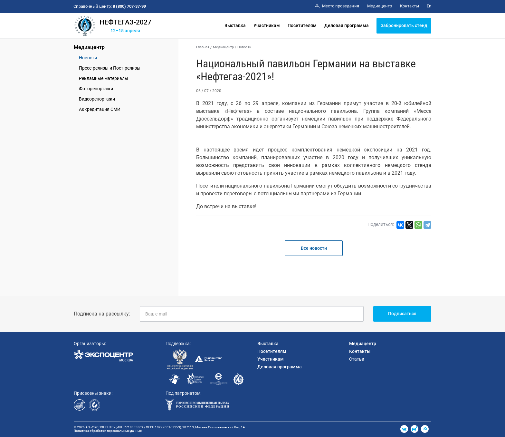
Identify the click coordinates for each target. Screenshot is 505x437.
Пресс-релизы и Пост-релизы (109, 68)
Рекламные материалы (103, 78)
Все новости (314, 248)
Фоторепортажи (96, 88)
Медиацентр (89, 47)
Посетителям (302, 25)
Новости (88, 57)
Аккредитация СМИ (99, 109)
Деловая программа (346, 25)
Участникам (266, 25)
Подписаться (402, 313)
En (429, 6)
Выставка (235, 25)
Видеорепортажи (97, 99)
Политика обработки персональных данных (108, 430)
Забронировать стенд (404, 25)
